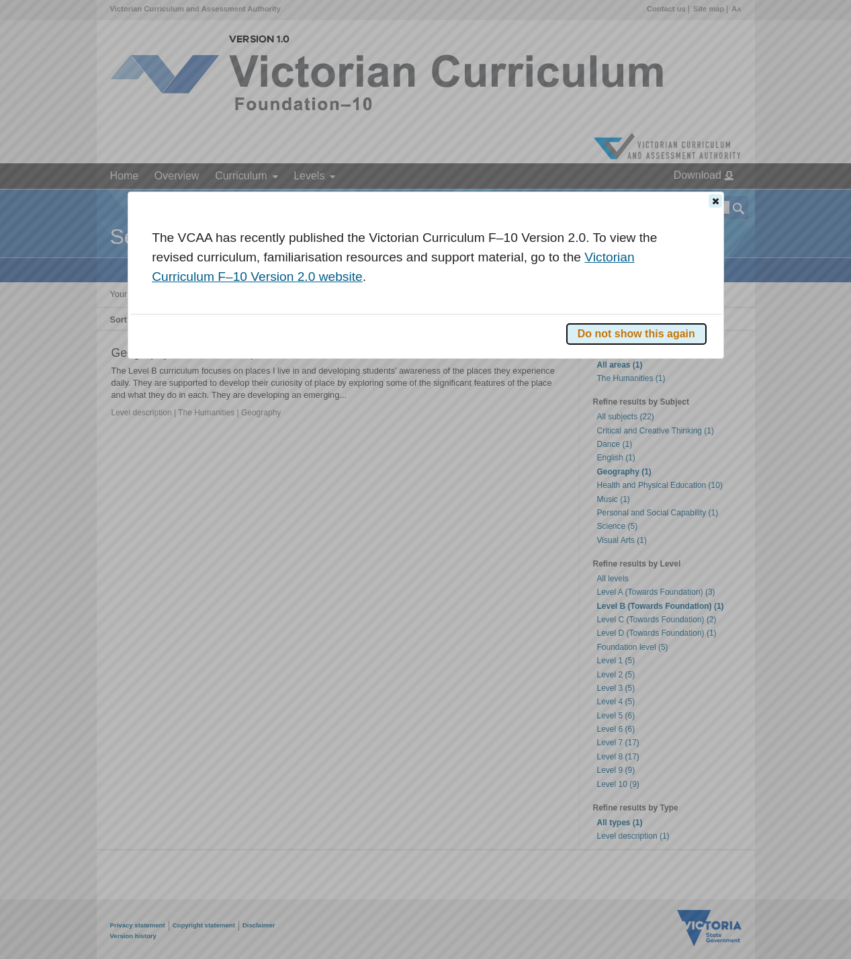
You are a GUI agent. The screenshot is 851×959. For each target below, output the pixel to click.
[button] (715, 201)
